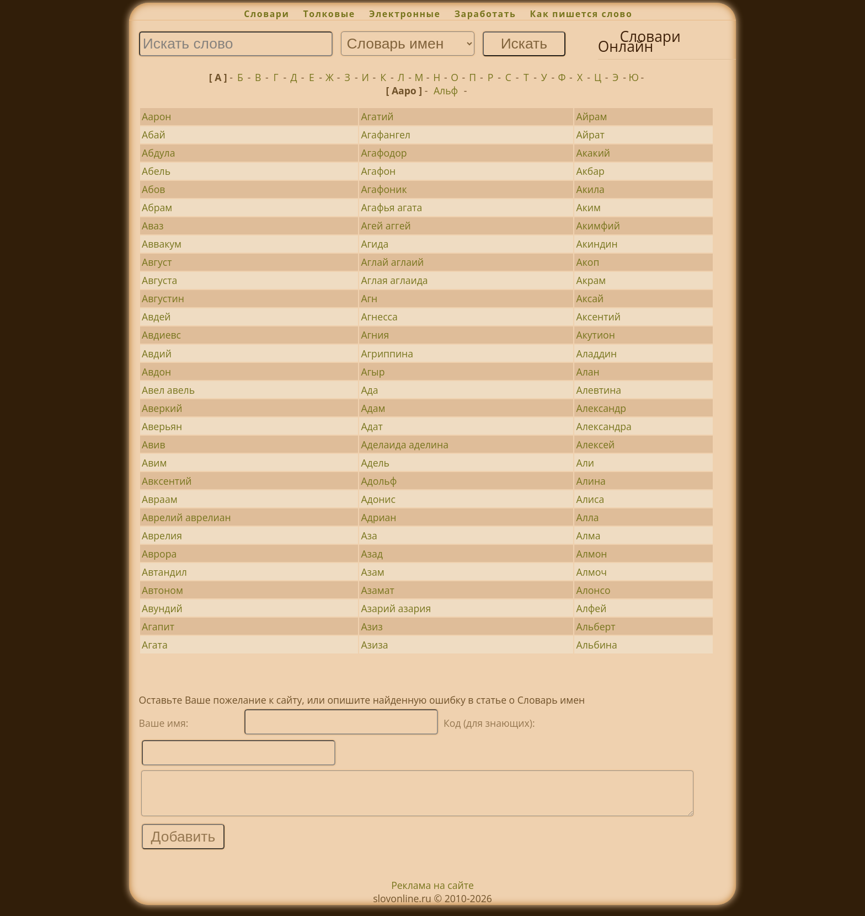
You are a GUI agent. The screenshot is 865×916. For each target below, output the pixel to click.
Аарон (156, 116)
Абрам (157, 207)
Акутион (595, 334)
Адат (371, 426)
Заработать (485, 14)
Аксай (590, 298)
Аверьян (162, 426)
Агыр (373, 371)
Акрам (591, 280)
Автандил (164, 571)
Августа (159, 280)
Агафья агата (391, 207)
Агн (369, 298)
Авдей (156, 316)
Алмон (591, 553)
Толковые (329, 14)
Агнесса (379, 316)
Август (157, 262)
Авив (153, 444)
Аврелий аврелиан (186, 517)
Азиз (371, 626)
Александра (604, 426)
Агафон (378, 171)
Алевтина (599, 390)
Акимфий (598, 225)
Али (585, 462)
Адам (373, 408)
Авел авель (168, 390)
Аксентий (598, 316)
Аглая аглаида (394, 280)
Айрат (590, 134)
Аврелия (162, 535)
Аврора (159, 553)
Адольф (379, 481)
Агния (375, 334)
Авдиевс (161, 334)
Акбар (590, 171)
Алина (591, 481)
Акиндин (597, 243)
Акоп (588, 262)
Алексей (595, 444)
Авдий (157, 353)
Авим (154, 462)
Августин (163, 298)
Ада (369, 390)
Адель (375, 462)
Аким (588, 207)
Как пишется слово (581, 14)
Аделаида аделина (404, 444)
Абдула (158, 152)
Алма (588, 535)
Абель (156, 171)
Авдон (156, 371)
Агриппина (387, 353)
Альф (446, 90)
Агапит (158, 626)
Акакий (593, 152)
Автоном (162, 590)
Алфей (591, 608)
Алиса (590, 499)
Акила (590, 189)
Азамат (377, 590)
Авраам (159, 499)
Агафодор (384, 152)
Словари (266, 14)
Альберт (596, 626)
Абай (153, 134)
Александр (601, 408)
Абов (153, 189)
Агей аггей (385, 225)
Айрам (591, 116)
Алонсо (593, 590)
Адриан (378, 517)
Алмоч (591, 571)
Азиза (374, 644)
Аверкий (162, 408)
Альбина (596, 644)
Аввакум (161, 243)
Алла (587, 517)
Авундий (162, 608)
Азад (372, 553)
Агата (155, 644)
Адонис (378, 499)
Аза (369, 535)
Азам (372, 571)
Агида (374, 243)
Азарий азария (396, 608)
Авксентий (166, 481)
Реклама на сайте (432, 893)
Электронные (405, 14)
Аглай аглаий (392, 262)
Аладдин (596, 353)
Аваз (153, 225)
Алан (588, 371)
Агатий (377, 116)
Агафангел (385, 134)
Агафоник (384, 189)
